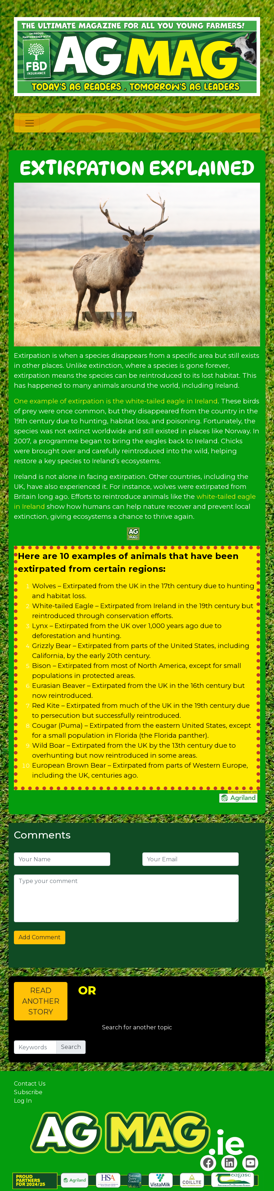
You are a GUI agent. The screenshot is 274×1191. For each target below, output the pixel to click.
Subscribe (28, 1092)
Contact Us (29, 1083)
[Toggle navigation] (30, 123)
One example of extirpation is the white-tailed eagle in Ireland (116, 401)
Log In (23, 1100)
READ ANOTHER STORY (40, 1001)
